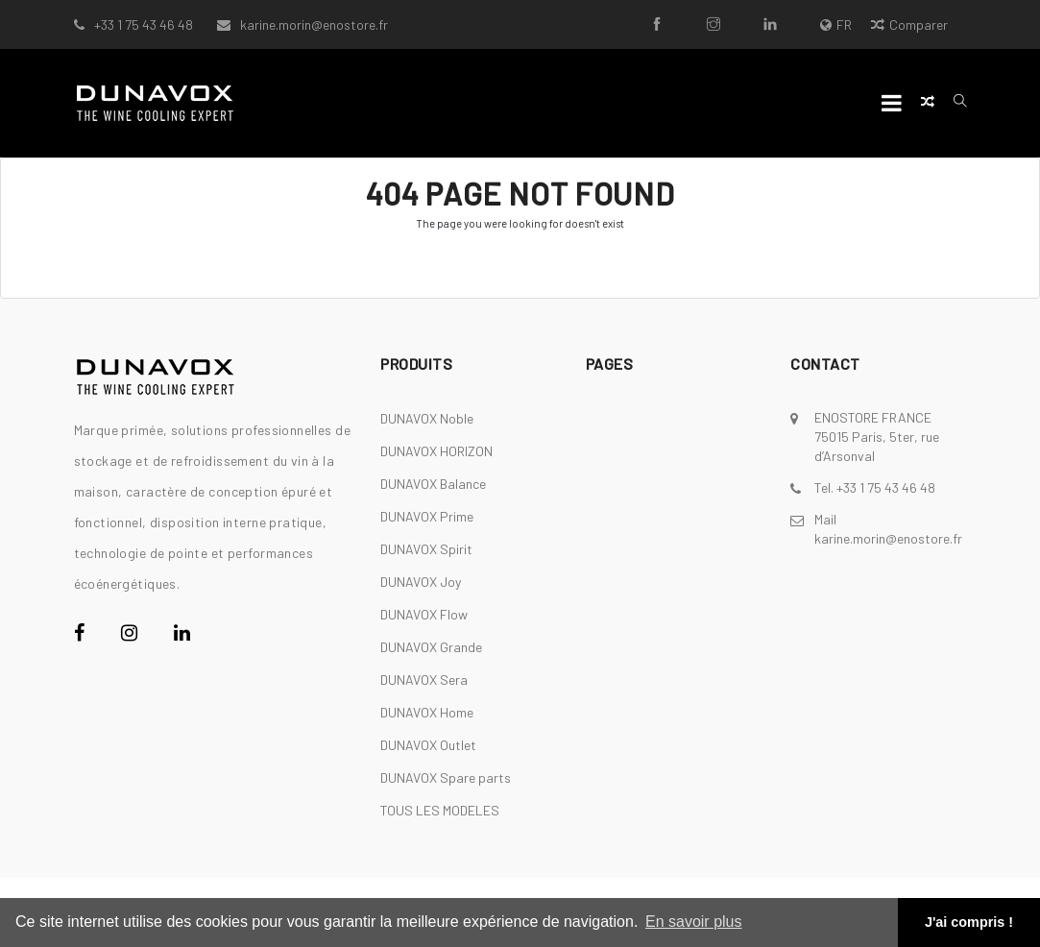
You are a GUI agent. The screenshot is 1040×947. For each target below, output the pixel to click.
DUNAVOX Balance (433, 483)
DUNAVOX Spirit (426, 549)
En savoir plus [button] (693, 921)
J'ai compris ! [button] (969, 922)
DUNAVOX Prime (426, 516)
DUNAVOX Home (426, 712)
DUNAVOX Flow (424, 614)
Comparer (909, 24)
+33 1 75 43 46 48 (143, 24)
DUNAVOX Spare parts (445, 777)
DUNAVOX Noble (426, 418)
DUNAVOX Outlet (428, 745)
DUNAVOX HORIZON (436, 451)
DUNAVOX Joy (420, 581)
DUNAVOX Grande (431, 647)
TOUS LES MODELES (439, 810)
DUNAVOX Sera (424, 679)
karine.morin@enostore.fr (314, 24)
